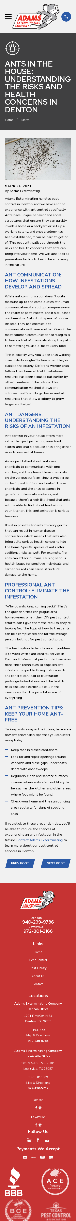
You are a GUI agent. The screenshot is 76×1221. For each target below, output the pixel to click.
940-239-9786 (38, 922)
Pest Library (38, 968)
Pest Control (38, 960)
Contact (38, 984)
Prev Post (20, 863)
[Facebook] (38, 1140)
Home (38, 952)
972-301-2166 (38, 931)
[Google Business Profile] (29, 1140)
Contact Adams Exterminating (39, 840)
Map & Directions (38, 1035)
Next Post (56, 863)
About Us (38, 976)
